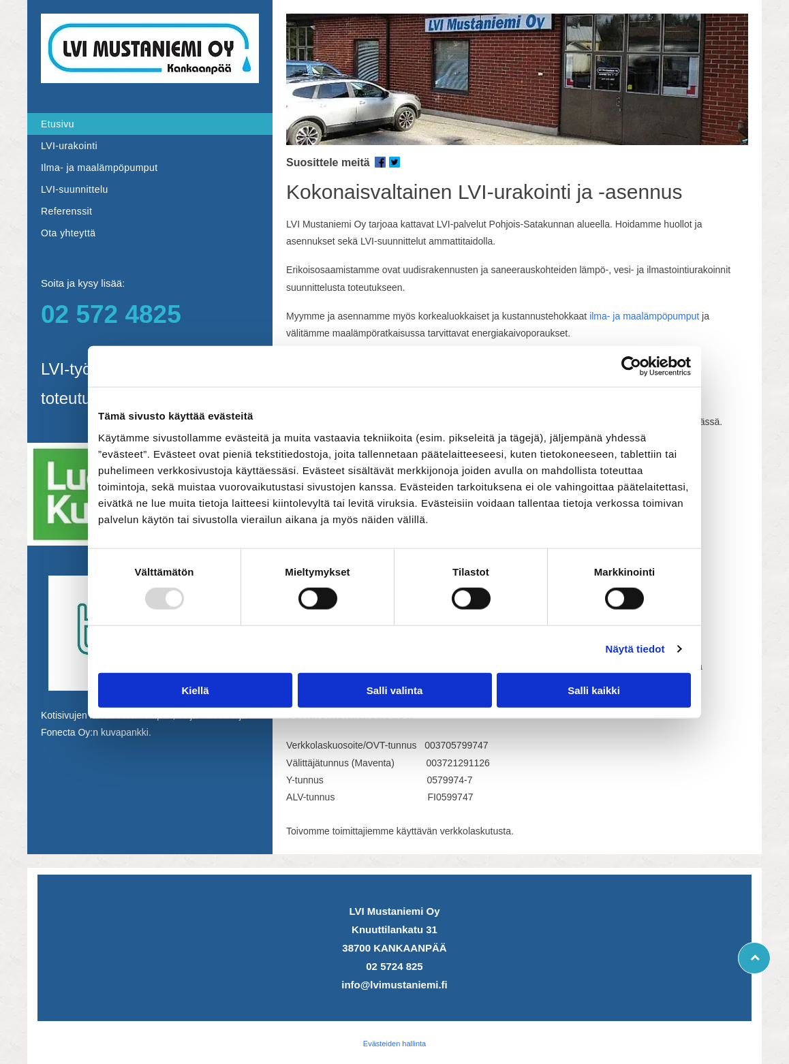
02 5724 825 (394, 966)
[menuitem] (150, 124)
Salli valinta (395, 690)
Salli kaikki (594, 690)
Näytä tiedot (635, 649)
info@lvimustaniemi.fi (394, 984)
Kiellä (194, 690)
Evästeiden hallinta (394, 1043)
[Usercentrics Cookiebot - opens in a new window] (631, 366)
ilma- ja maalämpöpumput (644, 316)
